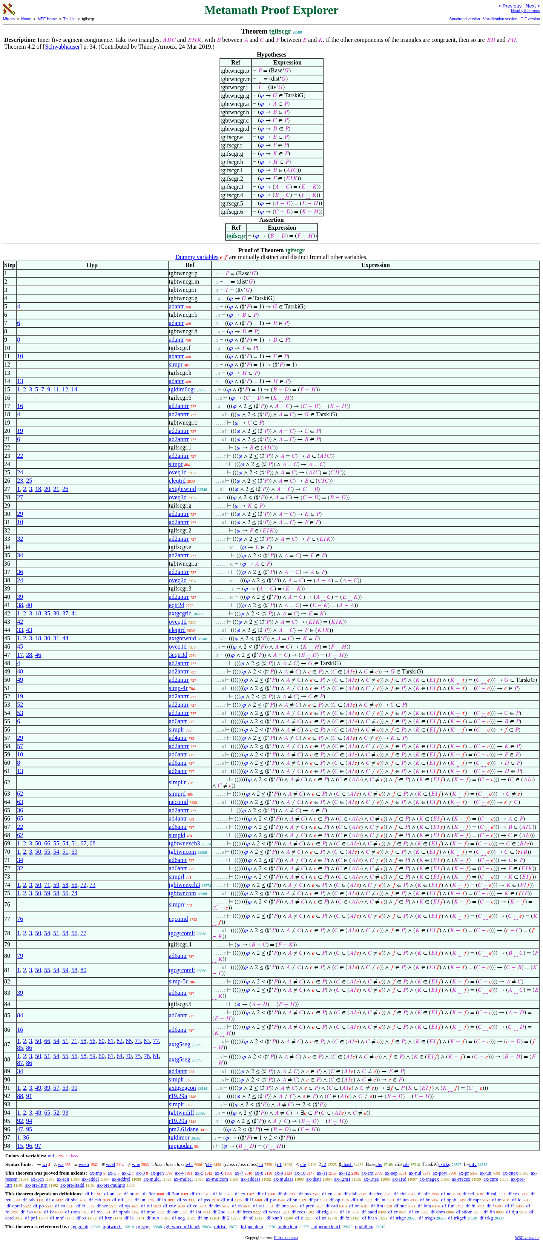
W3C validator (527, 1238)
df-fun (448, 1206)
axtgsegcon (182, 1087)
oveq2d (178, 580)
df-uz (321, 1218)
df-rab (29, 1200)
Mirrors (9, 19)
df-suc (400, 1206)
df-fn (471, 1206)
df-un (140, 1200)
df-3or (149, 1193)
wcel (110, 1164)
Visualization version (500, 19)
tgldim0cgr (182, 389)
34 (20, 555)
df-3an (172, 1193)
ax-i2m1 (342, 1179)
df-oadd (369, 1212)
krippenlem (252, 1226)
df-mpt (474, 1200)
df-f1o (27, 1212)
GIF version (530, 19)
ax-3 (140, 1173)
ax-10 (300, 1173)
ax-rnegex (429, 1179)
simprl (176, 876)
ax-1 (112, 1173)
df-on (354, 1206)
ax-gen (157, 1173)
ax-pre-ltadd (72, 1185)
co (261, 1164)
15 (20, 1146)
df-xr (81, 1218)
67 (83, 843)
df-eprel (14, 1206)
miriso (220, 1226)
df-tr (496, 1200)
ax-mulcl (152, 1179)
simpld (177, 835)
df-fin (489, 1212)
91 (29, 1096)
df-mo (305, 1193)
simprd (177, 793)
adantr (176, 306)
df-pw (270, 1200)
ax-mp (96, 1173)
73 (92, 885)
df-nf (261, 1193)
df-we (102, 1206)
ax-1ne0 (371, 1179)
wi (44, 1164)
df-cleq (376, 1193)
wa (61, 1164)
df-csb (95, 1200)
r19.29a (178, 1096)
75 (138, 1056)
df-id (517, 1200)
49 (20, 679)
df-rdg (322, 1212)
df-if (248, 1200)
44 (65, 638)
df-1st (195, 1212)
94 (29, 1121)
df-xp (124, 1206)
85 (20, 1048)
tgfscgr (143, 1226)
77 (83, 933)
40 (29, 605)
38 (20, 605)
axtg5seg (179, 1044)
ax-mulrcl (183, 1179)
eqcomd (178, 919)
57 (20, 746)
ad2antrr (179, 406)
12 (65, 389)
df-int (380, 1200)
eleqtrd (177, 480)
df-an (109, 1193)
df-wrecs (271, 1212)
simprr (177, 904)
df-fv (49, 1212)
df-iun (403, 1200)
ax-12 (344, 1173)
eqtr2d (176, 605)
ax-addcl (90, 1179)
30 (56, 613)
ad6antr (178, 721)
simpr (176, 364)
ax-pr (464, 1173)
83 (147, 1041)
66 (47, 843)
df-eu (327, 1193)
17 (20, 655)
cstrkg (445, 1164)
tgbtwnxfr (112, 1226)
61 (110, 1041)
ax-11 (322, 1173)
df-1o (345, 1212)
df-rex (514, 1193)
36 (20, 572)
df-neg (178, 1218)
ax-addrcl (121, 1179)
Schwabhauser (62, 46)
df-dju (512, 1212)
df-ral (490, 1193)
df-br (425, 1200)
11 (56, 389)
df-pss (204, 1200)
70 (129, 1056)
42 (20, 621)
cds (406, 1164)
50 (38, 843)
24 (20, 472)
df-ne (446, 1193)
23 (20, 480)
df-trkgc (398, 1218)
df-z (299, 1218)
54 (65, 843)
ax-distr (313, 1179)
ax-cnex (510, 1173)
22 (20, 456)
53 (20, 713)
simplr (176, 729)
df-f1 (510, 1206)
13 (20, 381)
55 (56, 843)
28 (29, 655)
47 (20, 1129)
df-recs (298, 1212)
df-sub (153, 1218)
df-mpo (148, 1212)
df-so (60, 1206)
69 (74, 851)
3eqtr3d (178, 655)
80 (83, 970)
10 (20, 356)
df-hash (369, 1218)
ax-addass (250, 1179)
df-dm (215, 1206)
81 (156, 1056)
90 (74, 1087)
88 (20, 1096)
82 (120, 1041)
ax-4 (179, 1173)
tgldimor (179, 1137)
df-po (38, 1206)
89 (47, 1087)
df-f (490, 1206)
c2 (323, 1164)
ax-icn (63, 1179)
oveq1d (178, 472)
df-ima (282, 1206)
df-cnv (169, 1206)
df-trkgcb (457, 1218)
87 (20, 1063)
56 (74, 885)
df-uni (357, 1200)
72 (83, 885)
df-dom (438, 1212)
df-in (161, 1200)
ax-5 (199, 1173)
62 (20, 793)
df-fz (344, 1218)
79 (20, 956)
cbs (379, 1164)
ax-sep (391, 1173)
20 (47, 489)
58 (65, 885)
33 (20, 630)
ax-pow (440, 1173)
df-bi (90, 1193)
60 (101, 1041)
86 (29, 1048)
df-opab (448, 1200)
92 (20, 1121)
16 (20, 406)
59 (56, 885)
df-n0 (248, 1218)
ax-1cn (37, 1179)
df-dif (118, 1200)
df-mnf (57, 1218)
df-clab (350, 1193)
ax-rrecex (461, 1179)
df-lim (377, 1206)
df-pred (307, 1206)
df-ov (96, 1212)
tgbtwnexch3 (184, 843)
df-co (192, 1206)
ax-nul (415, 1173)
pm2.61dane (184, 1129)
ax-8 (259, 1173)
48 (20, 671)
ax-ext (367, 1173)
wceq (84, 1164)
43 (29, 630)
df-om (173, 1212)
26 (65, 489)
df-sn (292, 1200)
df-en (414, 1212)
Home (26, 19)
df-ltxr (105, 1218)
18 (38, 489)
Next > (533, 6)
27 (20, 497)
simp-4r (178, 688)
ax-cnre (490, 1179)
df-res (258, 1206)
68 (92, 843)
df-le (129, 1218)
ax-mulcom (217, 1179)
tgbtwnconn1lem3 (182, 1226)
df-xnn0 (274, 1218)
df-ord (331, 1206)
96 (29, 1146)
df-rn (237, 1206)
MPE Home (47, 19)
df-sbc (71, 1200)
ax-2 (126, 1173)
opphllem (364, 1226)
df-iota (424, 1206)
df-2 (225, 1218)
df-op (335, 1200)
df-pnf (31, 1218)
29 (20, 514)
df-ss (182, 1200)
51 (74, 843)
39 (20, 597)
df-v (50, 1200)
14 (74, 389)
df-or (128, 1193)
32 (20, 538)
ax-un (485, 1173)
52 (20, 704)
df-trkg (486, 1218)
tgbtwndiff (181, 1112)
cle (303, 1164)
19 (20, 431)
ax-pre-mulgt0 (111, 1185)
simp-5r (178, 981)
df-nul (227, 1200)
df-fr (81, 1206)
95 (29, 1129)
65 (20, 818)
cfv (209, 1164)
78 (147, 1056)
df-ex (240, 1193)
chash (347, 1164)
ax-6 (219, 1173)
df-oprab (121, 1212)
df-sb (283, 1193)
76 (20, 919)
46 (38, 655)
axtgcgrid (180, 613)
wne (136, 1164)
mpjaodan (181, 1146)
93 (65, 1112)
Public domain (286, 1238)
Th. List (69, 19)
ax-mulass (283, 1179)
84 (20, 1015)
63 (20, 802)
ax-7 (239, 1173)
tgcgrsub (79, 1226)
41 (74, 613)
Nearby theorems (525, 11)
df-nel (468, 1193)
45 (20, 646)
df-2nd (218, 1212)
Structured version (464, 19)
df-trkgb (427, 1218)
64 (120, 1056)
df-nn (203, 1218)
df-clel (400, 1193)
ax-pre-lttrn (36, 1185)
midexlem (287, 1226)
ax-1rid (399, 1179)
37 (65, 613)
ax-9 (279, 1173)
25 (29, 480)
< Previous (510, 6)
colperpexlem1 (326, 1226)
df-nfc (424, 1193)
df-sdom (464, 1212)
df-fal (218, 1193)
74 (74, 893)
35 (47, 613)
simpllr (177, 782)
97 (38, 1146)
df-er (392, 1212)
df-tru (196, 1193)
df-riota (72, 1212)
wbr (189, 1164)
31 (56, 638)
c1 (279, 1164)
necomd (178, 802)
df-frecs (244, 1212)
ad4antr (178, 738)
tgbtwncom (182, 851)
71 (47, 885)
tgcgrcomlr (182, 933)
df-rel (146, 1206)
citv (473, 1164)
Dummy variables (196, 257)
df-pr (313, 1200)
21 (56, 489)
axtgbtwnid (182, 489)
